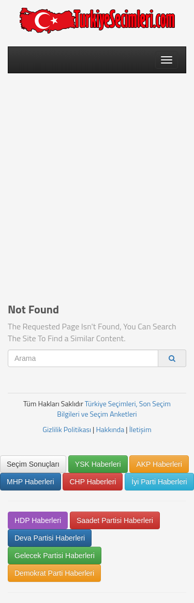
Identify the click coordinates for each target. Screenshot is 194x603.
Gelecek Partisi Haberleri (54, 555)
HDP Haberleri (37, 520)
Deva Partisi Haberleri (49, 538)
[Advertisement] (97, 180)
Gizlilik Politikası (66, 429)
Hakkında (110, 429)
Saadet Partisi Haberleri (115, 520)
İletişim (140, 429)
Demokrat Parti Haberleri (54, 573)
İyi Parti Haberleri (159, 482)
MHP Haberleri (30, 482)
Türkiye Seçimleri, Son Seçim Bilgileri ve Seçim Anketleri (114, 408)
